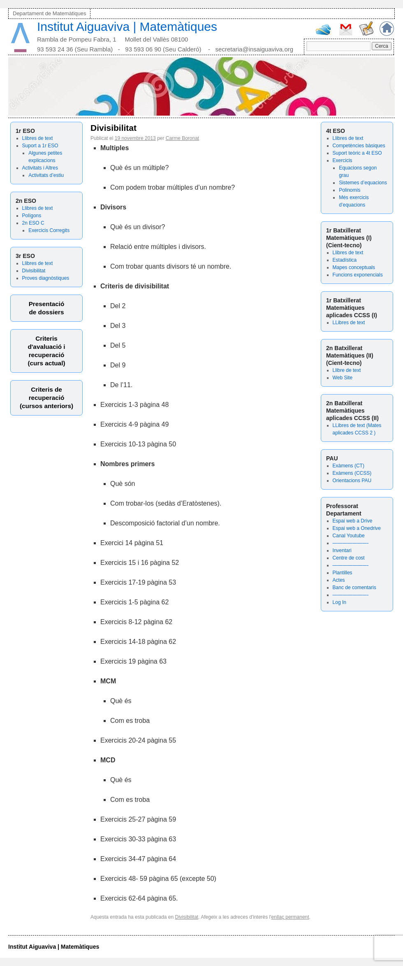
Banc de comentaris (354, 587)
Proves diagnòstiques (45, 278)
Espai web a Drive (353, 521)
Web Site (342, 378)
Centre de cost (349, 558)
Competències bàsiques (359, 146)
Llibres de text (37, 138)
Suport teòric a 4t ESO (357, 153)
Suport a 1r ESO (40, 146)
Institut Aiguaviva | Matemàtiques (127, 26)
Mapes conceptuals (354, 267)
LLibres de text (349, 322)
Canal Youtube (349, 536)
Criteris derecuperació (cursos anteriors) (46, 397)
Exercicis (342, 160)
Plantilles (342, 573)
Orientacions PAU (352, 480)
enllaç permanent (290, 917)
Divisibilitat (34, 271)
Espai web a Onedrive (357, 528)
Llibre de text (347, 370)
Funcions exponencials (358, 275)
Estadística (345, 260)
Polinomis (349, 190)
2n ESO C (33, 223)
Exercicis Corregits (48, 230)
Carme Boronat (182, 138)
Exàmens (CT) (348, 466)
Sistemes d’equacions (363, 183)
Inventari (342, 550)
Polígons (32, 215)
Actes (339, 580)
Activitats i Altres (40, 168)
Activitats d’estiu (46, 175)
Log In (339, 602)
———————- (351, 543)
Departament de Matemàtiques (49, 13)
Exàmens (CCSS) (352, 473)
